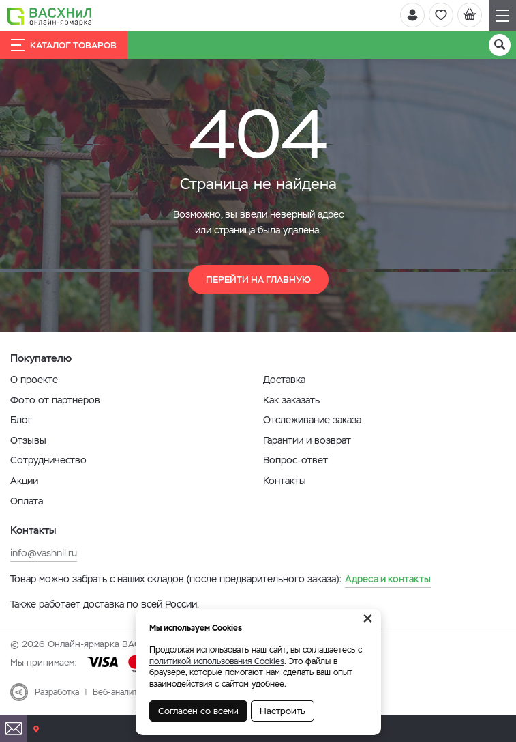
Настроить (282, 711)
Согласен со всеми (198, 711)
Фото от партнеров (55, 400)
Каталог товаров (64, 45)
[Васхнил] (49, 15)
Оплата (26, 501)
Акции (24, 480)
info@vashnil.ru (43, 553)
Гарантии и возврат (307, 440)
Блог (21, 420)
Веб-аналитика (122, 692)
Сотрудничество (48, 460)
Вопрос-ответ (295, 460)
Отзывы (28, 440)
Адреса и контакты (388, 579)
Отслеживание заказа (312, 420)
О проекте (34, 379)
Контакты (284, 480)
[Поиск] (500, 45)
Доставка (284, 379)
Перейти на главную (258, 279)
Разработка (57, 692)
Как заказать (291, 400)
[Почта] (13, 728)
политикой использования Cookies (216, 661)
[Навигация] (502, 15)
